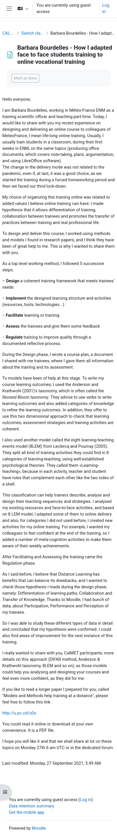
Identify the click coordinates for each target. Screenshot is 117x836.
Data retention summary (31, 806)
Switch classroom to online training (32, 33)
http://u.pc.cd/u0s (19, 713)
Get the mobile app (26, 812)
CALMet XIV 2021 (8, 33)
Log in (105, 8)
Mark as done (25, 78)
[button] (22, 8)
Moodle (39, 828)
